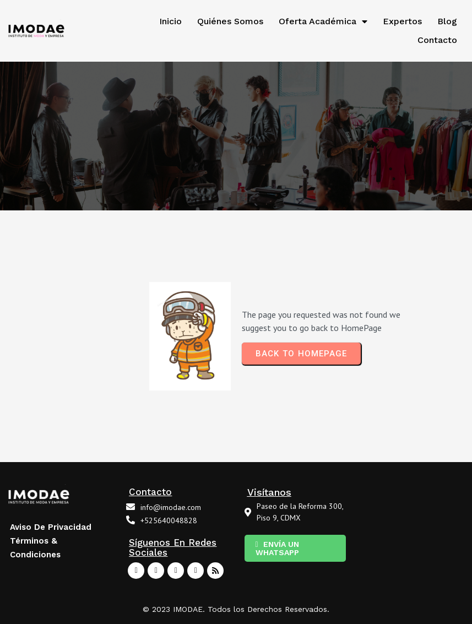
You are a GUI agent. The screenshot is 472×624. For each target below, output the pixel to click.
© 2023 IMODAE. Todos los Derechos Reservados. (236, 609)
